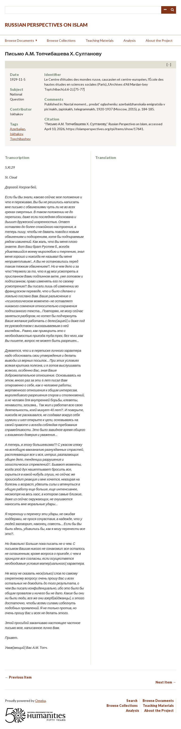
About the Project (159, 40)
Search (172, 10)
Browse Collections (61, 40)
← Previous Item (18, 677)
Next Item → (166, 682)
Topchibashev (20, 139)
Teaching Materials (100, 40)
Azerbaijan (17, 129)
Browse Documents (19, 40)
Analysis (129, 40)
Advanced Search (165, 10)
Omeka (40, 701)
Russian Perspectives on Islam (46, 25)
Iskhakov (16, 134)
